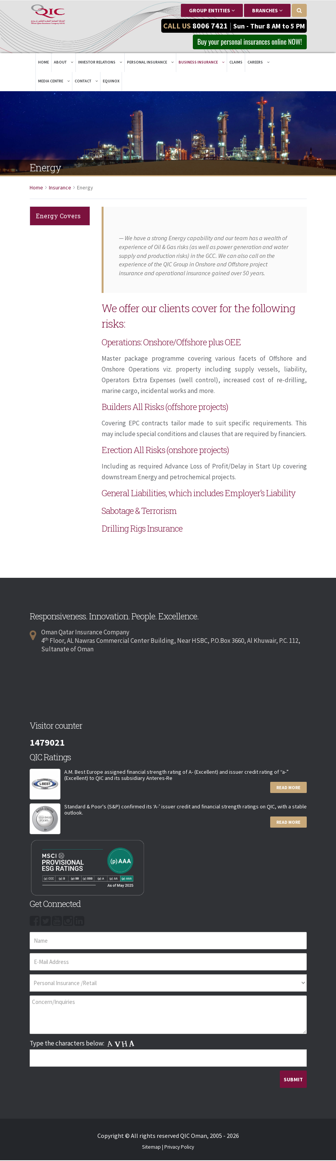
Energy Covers (58, 216)
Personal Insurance (150, 62)
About (63, 62)
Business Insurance (201, 62)
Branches (267, 10)
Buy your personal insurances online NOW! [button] (243, 42)
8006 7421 (210, 25)
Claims (235, 62)
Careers (258, 62)
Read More (288, 788)
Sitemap (151, 1147)
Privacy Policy (179, 1147)
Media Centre (54, 81)
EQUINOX (111, 81)
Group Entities (212, 10)
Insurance (60, 188)
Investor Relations (100, 62)
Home (43, 62)
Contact (86, 81)
